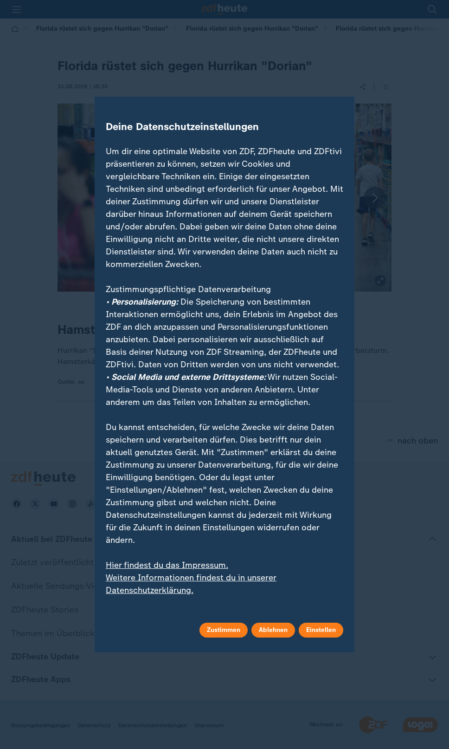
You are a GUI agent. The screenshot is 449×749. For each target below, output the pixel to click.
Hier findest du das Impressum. (167, 565)
